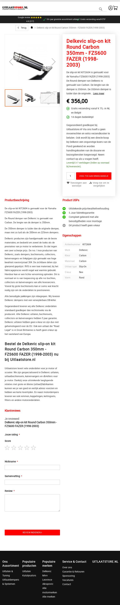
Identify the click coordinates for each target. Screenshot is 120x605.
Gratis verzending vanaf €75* (90, 19)
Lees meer (98, 93)
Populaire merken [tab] (48, 563)
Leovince (47, 579)
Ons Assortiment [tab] (10, 563)
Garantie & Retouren (73, 571)
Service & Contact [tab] (74, 561)
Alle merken (48, 596)
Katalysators (29, 575)
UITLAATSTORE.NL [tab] (105, 561)
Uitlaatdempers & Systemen (10, 582)
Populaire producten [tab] (29, 563)
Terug (23, 27)
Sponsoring (68, 575)
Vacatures (67, 580)
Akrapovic (47, 584)
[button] (31, 98)
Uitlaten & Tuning (7, 573)
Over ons (67, 567)
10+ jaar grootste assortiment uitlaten (60, 19)
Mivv (45, 575)
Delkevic (46, 571)
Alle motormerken (49, 590)
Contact (66, 584)
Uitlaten (26, 571)
